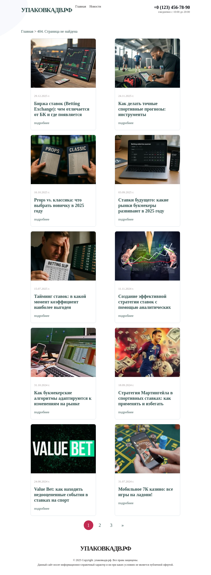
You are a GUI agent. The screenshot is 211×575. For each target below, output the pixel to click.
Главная (80, 6)
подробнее (41, 123)
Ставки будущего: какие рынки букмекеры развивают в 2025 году (143, 205)
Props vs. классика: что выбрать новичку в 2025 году (59, 205)
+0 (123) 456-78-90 (172, 7)
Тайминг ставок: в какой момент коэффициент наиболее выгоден (60, 302)
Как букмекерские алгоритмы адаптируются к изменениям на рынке (63, 398)
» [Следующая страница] (123, 525)
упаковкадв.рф (46, 9)
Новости (95, 6)
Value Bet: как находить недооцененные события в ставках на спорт (61, 495)
